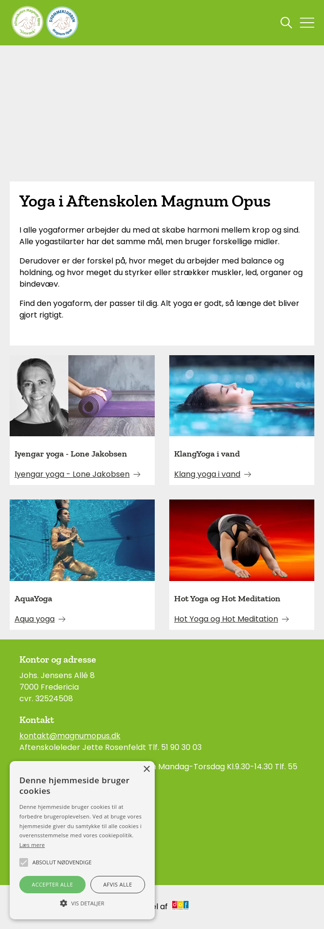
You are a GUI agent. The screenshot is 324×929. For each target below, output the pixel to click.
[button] (82, 902)
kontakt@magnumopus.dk (69, 735)
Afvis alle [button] (117, 884)
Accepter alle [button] (52, 884)
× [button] (146, 769)
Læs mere (32, 844)
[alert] (82, 840)
